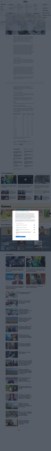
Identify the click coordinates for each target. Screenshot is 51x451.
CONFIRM (20, 236)
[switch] (34, 225)
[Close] (37, 212)
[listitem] (25, 223)
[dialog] (25, 225)
